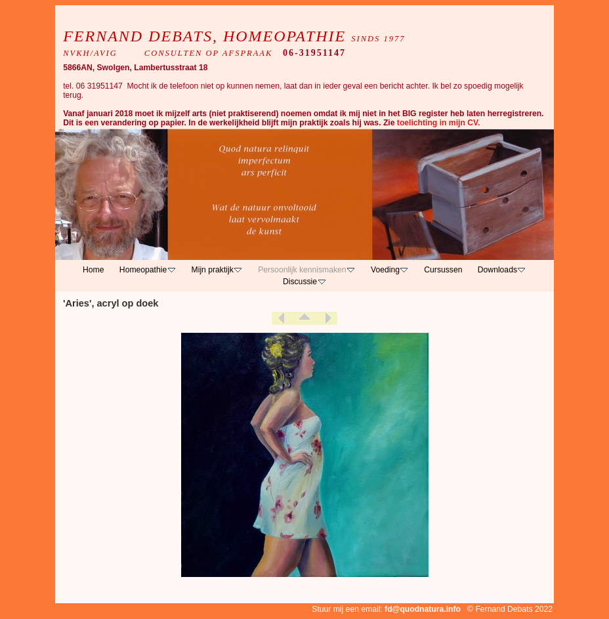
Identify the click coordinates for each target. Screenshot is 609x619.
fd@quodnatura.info (423, 609)
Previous (281, 318)
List (304, 318)
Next (327, 318)
